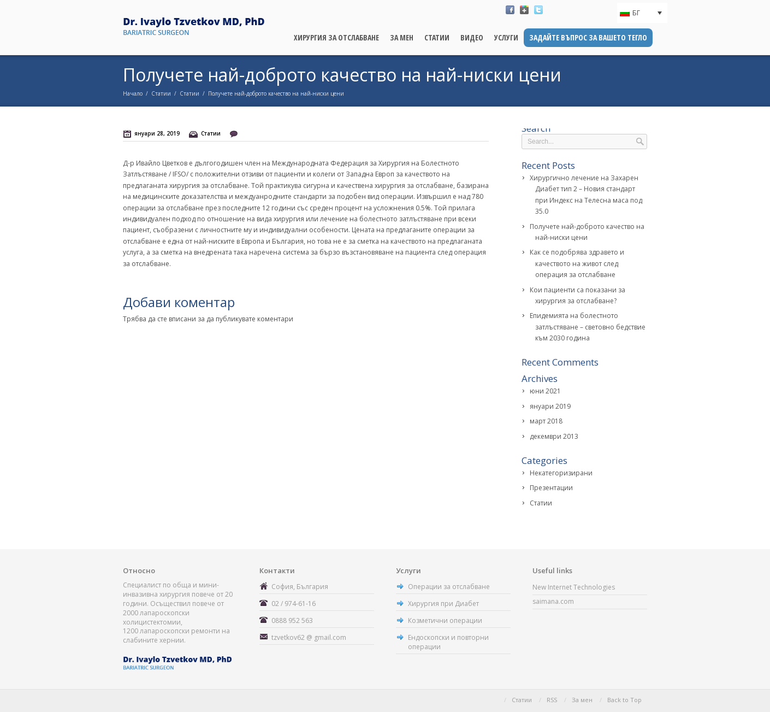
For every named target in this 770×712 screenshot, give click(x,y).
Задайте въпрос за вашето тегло (588, 37)
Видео (471, 37)
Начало (133, 93)
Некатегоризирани (561, 473)
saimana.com (553, 601)
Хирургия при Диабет (443, 603)
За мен (401, 37)
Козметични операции (445, 620)
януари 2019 (550, 406)
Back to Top (624, 700)
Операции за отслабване (449, 586)
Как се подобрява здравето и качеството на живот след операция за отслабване (577, 263)
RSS (552, 700)
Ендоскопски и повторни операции (448, 642)
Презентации (551, 487)
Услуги (506, 37)
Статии (436, 37)
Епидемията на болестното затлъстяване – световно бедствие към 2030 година (587, 327)
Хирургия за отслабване (336, 37)
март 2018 (546, 421)
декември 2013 (554, 436)
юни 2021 (545, 391)
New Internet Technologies (573, 587)
